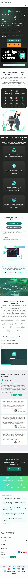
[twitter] (21, 552)
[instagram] (26, 552)
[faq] (4, 320)
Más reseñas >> (14, 447)
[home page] (6, 2)
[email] (5, 557)
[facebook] (19, 552)
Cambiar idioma (6, 537)
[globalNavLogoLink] (4, 5)
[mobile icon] (25, 2)
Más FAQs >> (6, 523)
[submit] (13, 557)
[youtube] (23, 552)
